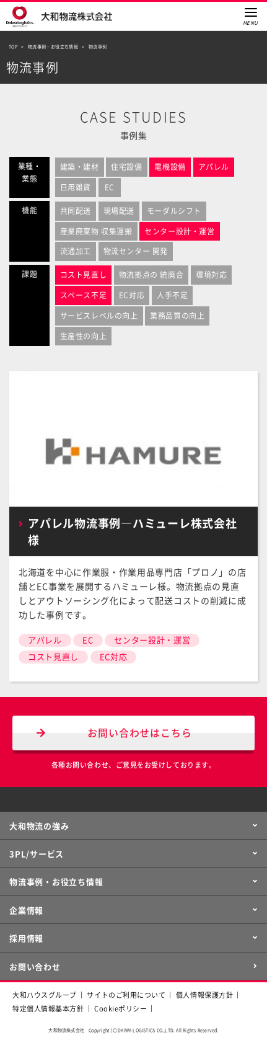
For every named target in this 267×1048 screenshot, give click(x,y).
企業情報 (26, 911)
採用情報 (26, 939)
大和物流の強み (39, 826)
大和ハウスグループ (44, 995)
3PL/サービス (36, 854)
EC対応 (114, 657)
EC (87, 640)
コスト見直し (53, 657)
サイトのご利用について (126, 995)
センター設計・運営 (152, 640)
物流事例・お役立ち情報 (56, 882)
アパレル (45, 640)
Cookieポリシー (120, 1008)
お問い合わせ (35, 967)
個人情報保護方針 (204, 995)
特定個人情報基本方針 (48, 1008)
